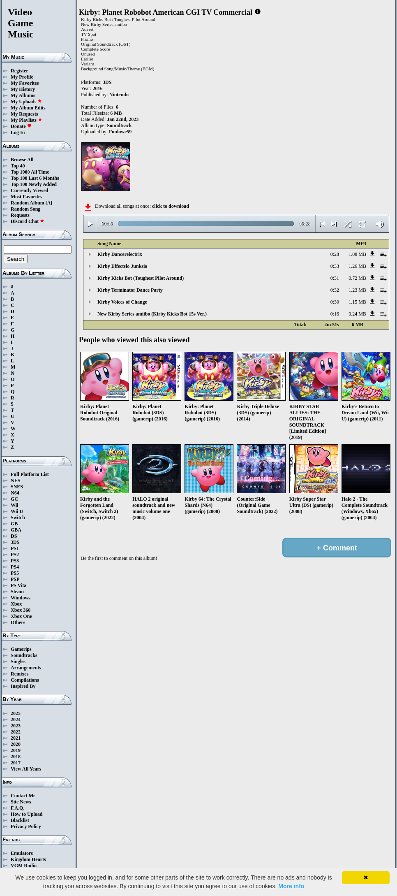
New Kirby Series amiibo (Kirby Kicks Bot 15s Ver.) (152, 314)
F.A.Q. (17, 808)
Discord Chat (27, 221)
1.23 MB (357, 290)
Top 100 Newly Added (34, 184)
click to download (170, 206)
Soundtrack (119, 125)
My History (23, 89)
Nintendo (119, 94)
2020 (16, 744)
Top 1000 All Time (30, 172)
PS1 (15, 548)
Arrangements (26, 668)
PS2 (15, 554)
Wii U (17, 511)
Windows (20, 598)
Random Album (27, 203)
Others (18, 622)
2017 (16, 763)
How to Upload (26, 814)
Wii (14, 505)
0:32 (334, 290)
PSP (15, 579)
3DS (15, 542)
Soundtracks (24, 655)
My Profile (22, 77)
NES (15, 480)
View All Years (26, 769)
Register (19, 71)
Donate (21, 126)
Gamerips (21, 649)
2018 (16, 756)
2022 (16, 732)
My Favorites (25, 83)
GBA (16, 530)
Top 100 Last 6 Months (35, 178)
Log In (18, 132)
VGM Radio (24, 865)
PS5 (15, 573)
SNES (17, 487)
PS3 (15, 561)
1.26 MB (357, 266)
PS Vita (18, 585)
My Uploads (26, 101)
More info (291, 886)
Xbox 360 (20, 610)
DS (14, 536)
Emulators (22, 853)
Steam (17, 591)
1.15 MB (357, 302)
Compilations (25, 680)
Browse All (22, 159)
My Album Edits (28, 108)
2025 (16, 713)
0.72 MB (357, 278)
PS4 (15, 567)
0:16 (334, 314)
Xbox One (21, 616)
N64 (15, 493)
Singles (18, 661)
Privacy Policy (26, 826)
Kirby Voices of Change (122, 302)
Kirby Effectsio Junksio (122, 266)
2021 (16, 738)
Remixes (19, 674)
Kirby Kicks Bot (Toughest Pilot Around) (140, 278)
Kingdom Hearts (28, 859)
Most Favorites (26, 197)
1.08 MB (357, 254)
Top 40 (18, 166)
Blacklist (20, 820)
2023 (16, 726)
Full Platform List (30, 474)
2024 (16, 719)
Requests (20, 215)
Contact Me (23, 796)
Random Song (25, 209)
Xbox (16, 604)
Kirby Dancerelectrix (119, 254)
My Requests (24, 114)
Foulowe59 (120, 132)
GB (14, 524)
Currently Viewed (29, 190)
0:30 (334, 302)
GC (14, 499)
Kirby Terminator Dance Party (130, 290)
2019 (16, 750)
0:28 (334, 254)
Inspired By (23, 686)
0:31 (334, 278)
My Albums (23, 95)
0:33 (334, 266)
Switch (18, 517)
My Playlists (26, 120)
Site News (21, 802)
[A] (49, 203)
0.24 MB (357, 314)
